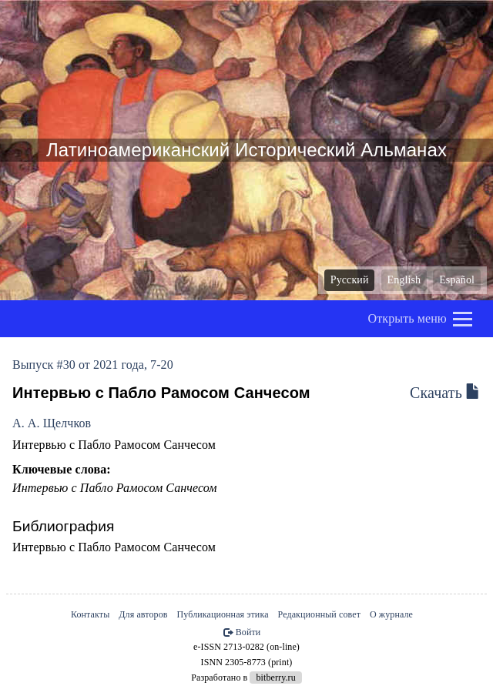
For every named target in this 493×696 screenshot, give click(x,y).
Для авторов (143, 614)
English (404, 280)
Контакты (90, 614)
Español (457, 280)
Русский (349, 280)
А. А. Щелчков (51, 423)
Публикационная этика (223, 614)
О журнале (391, 614)
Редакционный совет (319, 614)
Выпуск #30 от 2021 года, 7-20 (92, 364)
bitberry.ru (275, 677)
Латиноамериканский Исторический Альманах (246, 149)
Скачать (445, 392)
